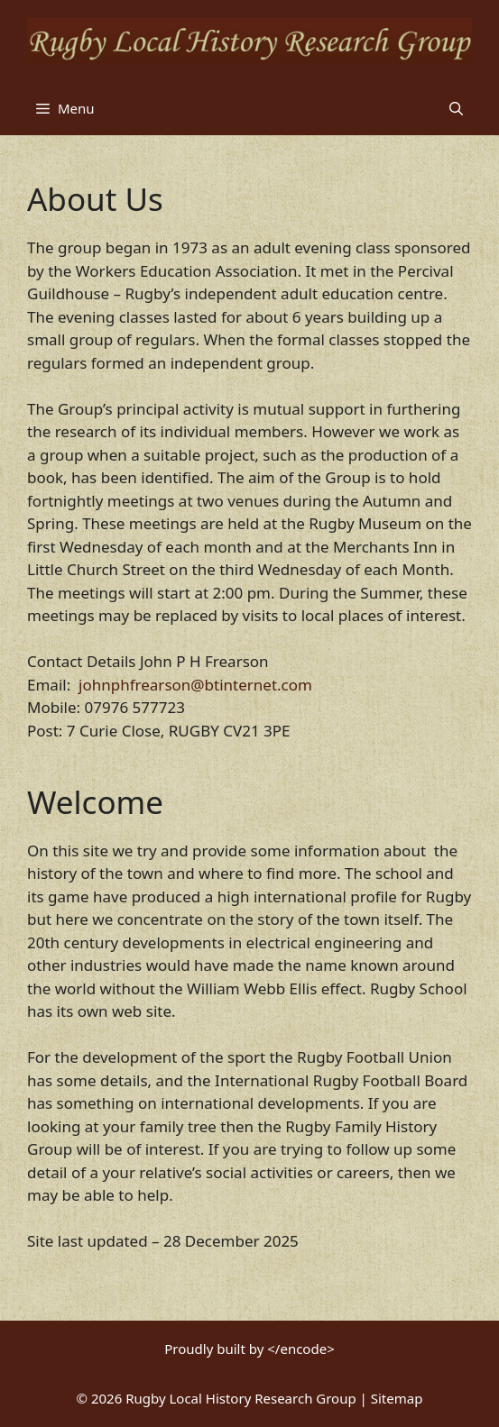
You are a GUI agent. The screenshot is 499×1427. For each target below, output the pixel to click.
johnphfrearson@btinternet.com (195, 684)
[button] (456, 108)
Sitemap (397, 1398)
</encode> (300, 1349)
